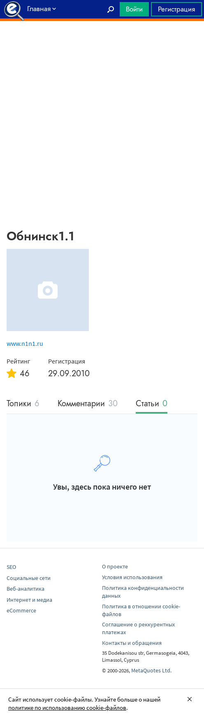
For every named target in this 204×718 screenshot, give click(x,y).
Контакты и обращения (132, 643)
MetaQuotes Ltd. (151, 670)
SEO (11, 567)
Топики (23, 404)
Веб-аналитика (25, 588)
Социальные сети (29, 578)
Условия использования (132, 577)
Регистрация (176, 9)
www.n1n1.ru (25, 343)
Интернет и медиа (29, 599)
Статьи (151, 404)
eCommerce (21, 610)
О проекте (115, 566)
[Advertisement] (102, 41)
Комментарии (88, 404)
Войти (134, 9)
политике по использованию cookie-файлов (67, 707)
